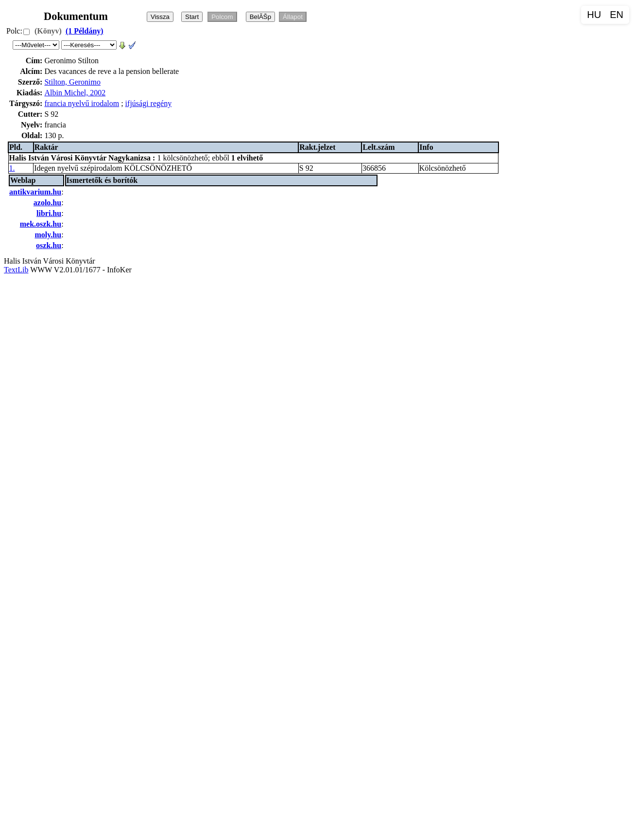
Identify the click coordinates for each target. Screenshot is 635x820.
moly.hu (47, 235)
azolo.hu (47, 202)
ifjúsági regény (148, 103)
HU (594, 14)
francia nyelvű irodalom (81, 103)
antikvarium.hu (35, 192)
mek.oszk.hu (40, 224)
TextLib (16, 270)
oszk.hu (48, 245)
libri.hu (48, 213)
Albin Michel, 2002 (74, 93)
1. (12, 168)
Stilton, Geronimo (72, 82)
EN (616, 14)
